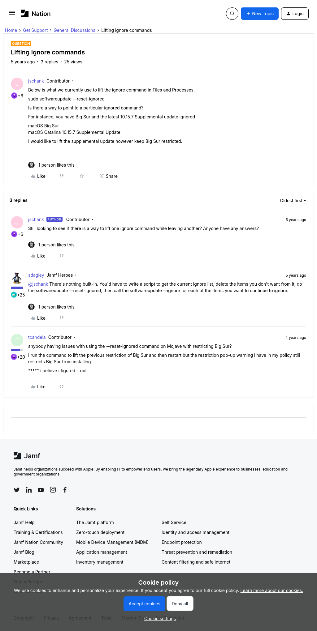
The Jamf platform (95, 522)
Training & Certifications (38, 532)
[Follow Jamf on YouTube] (41, 490)
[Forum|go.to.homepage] (36, 13)
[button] (12, 14)
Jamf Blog (24, 552)
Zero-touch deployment (100, 532)
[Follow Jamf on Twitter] (17, 490)
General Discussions (74, 30)
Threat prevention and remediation (197, 552)
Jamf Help (24, 522)
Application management (101, 552)
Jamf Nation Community (38, 542)
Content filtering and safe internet (196, 562)
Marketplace (26, 562)
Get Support (35, 30)
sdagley (36, 275)
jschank (36, 80)
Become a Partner (32, 571)
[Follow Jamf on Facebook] (65, 490)
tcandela (37, 337)
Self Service (174, 522)
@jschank (38, 284)
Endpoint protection (182, 542)
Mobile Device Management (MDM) (112, 542)
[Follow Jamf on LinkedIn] (29, 490)
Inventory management (99, 562)
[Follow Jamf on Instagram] (53, 490)
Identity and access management (195, 532)
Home (11, 30)
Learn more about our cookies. (272, 590)
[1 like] (51, 165)
